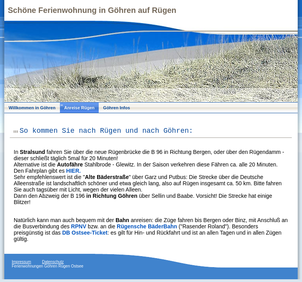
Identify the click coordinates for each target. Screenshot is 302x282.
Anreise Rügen (79, 107)
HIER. (73, 171)
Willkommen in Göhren (32, 107)
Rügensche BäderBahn (147, 226)
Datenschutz (53, 262)
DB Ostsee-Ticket (85, 233)
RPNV (78, 226)
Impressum (21, 262)
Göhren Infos (116, 107)
